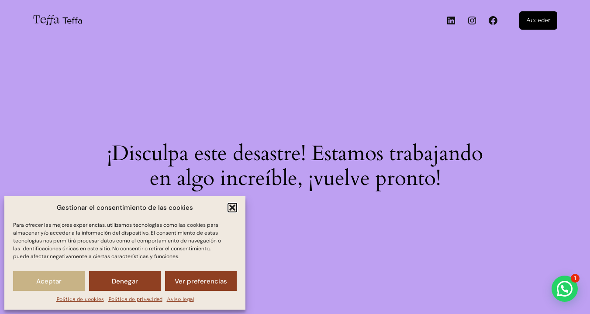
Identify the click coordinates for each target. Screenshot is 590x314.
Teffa (72, 20)
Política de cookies (80, 299)
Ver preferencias (201, 281)
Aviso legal (180, 299)
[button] (232, 207)
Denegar (125, 281)
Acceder (538, 20)
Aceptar (49, 281)
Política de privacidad (135, 299)
